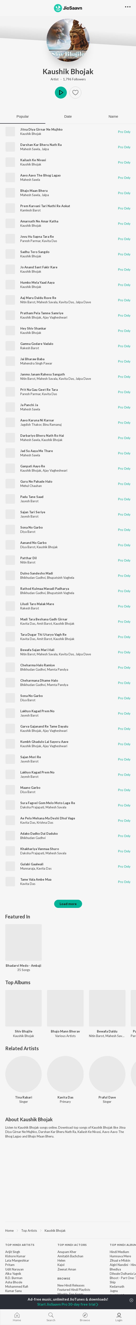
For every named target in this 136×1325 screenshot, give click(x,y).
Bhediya (115, 1269)
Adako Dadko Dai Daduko (39, 833)
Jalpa (45, 149)
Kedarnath (117, 1286)
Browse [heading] (64, 1278)
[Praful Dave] (107, 1074)
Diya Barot (27, 532)
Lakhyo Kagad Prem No (37, 711)
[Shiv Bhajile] (23, 1008)
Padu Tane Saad (31, 497)
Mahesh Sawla (30, 149)
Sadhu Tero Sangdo (34, 252)
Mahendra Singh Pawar (36, 363)
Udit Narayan (14, 1269)
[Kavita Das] (65, 1074)
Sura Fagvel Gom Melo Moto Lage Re (47, 803)
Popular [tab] (22, 116)
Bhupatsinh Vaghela (60, 578)
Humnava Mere (120, 1256)
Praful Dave (107, 1097)
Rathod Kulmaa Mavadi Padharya (44, 589)
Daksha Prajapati (32, 807)
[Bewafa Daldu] (107, 1008)
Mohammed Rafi (16, 1286)
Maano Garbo (30, 787)
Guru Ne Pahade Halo (36, 481)
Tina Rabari (23, 1097)
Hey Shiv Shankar (33, 328)
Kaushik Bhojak (68, 71)
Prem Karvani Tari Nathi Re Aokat (45, 206)
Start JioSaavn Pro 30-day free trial (68, 1304)
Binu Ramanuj (52, 424)
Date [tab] (68, 116)
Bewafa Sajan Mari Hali (37, 650)
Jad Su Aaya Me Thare (36, 451)
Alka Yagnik (13, 1273)
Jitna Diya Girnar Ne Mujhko (41, 129)
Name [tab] (113, 116)
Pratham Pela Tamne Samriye (41, 313)
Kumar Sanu (13, 1291)
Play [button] (61, 93)
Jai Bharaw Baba (32, 359)
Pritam (10, 1265)
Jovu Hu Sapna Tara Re (37, 236)
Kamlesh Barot (30, 210)
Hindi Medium (119, 1252)
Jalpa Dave (83, 302)
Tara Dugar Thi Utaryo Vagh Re (43, 634)
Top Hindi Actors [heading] (72, 1244)
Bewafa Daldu (107, 1031)
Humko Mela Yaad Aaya (37, 282)
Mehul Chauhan (31, 486)
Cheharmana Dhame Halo (39, 680)
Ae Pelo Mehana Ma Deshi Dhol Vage (47, 818)
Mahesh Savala (47, 302)
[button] (75, 93)
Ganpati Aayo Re (32, 466)
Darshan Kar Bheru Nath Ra (41, 145)
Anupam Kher (67, 1252)
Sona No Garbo (31, 527)
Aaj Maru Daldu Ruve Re (38, 298)
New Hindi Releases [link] (71, 1285)
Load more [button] (68, 904)
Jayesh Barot (29, 501)
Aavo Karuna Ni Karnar (37, 420)
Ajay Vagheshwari (55, 317)
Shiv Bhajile (23, 1031)
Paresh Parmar (30, 241)
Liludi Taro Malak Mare (37, 604)
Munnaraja (27, 868)
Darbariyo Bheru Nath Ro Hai (42, 435)
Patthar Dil (28, 558)
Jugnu (114, 1291)
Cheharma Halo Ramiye (37, 665)
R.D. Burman (13, 1278)
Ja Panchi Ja (29, 405)
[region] (68, 1230)
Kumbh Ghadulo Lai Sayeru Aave (44, 742)
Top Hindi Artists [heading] (20, 1244)
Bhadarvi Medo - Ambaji (23, 965)
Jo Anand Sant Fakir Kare (39, 267)
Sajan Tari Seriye (32, 512)
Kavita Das (49, 241)
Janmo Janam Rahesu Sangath (42, 374)
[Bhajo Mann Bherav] (65, 1008)
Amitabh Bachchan (70, 1256)
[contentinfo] (68, 1278)
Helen (61, 1260)
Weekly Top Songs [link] (71, 1294)
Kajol (61, 1265)
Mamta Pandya (57, 669)
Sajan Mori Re (30, 757)
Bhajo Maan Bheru (34, 191)
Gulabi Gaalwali (31, 864)
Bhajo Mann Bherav (65, 1031)
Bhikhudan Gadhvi (33, 578)
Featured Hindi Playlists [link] (74, 1290)
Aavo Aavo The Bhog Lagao (40, 175)
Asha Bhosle (13, 1282)
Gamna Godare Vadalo (36, 344)
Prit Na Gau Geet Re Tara (39, 390)
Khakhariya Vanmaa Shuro (39, 849)
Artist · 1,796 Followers (68, 79)
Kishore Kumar (15, 1256)
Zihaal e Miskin (120, 1260)
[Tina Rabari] (23, 1074)
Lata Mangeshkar (17, 1260)
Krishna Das (45, 822)
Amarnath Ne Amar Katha (39, 221)
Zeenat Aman (67, 1269)
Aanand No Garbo (33, 543)
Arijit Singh (12, 1252)
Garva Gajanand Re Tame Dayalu (44, 726)
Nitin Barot (27, 302)
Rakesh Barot (29, 348)
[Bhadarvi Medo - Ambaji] (23, 942)
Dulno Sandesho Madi (36, 573)
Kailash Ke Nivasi (33, 160)
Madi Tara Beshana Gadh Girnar (44, 619)
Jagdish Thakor (31, 424)
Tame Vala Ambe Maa (35, 879)
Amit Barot (44, 623)
